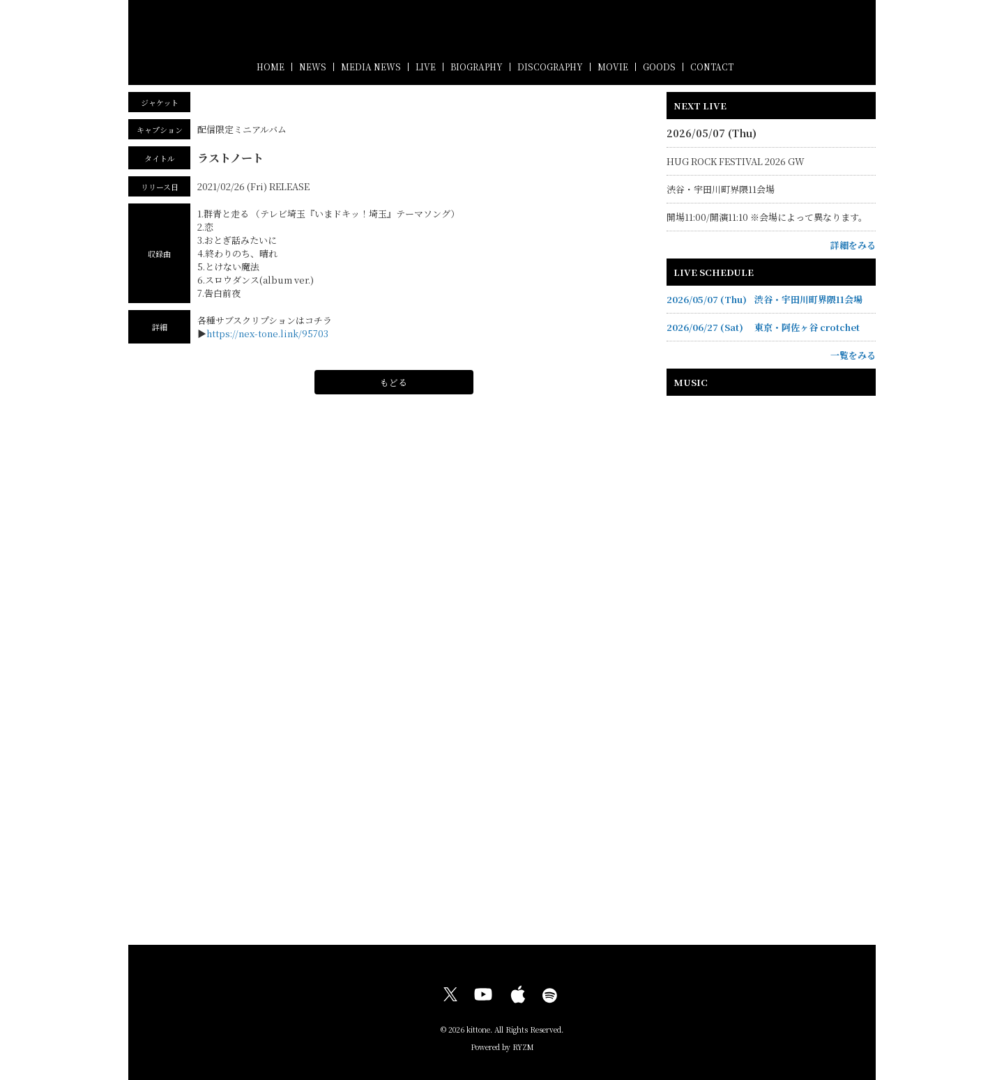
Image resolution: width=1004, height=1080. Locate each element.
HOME (270, 66)
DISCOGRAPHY (550, 66)
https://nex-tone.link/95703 (267, 333)
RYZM (523, 1047)
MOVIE (613, 66)
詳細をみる (853, 245)
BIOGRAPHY (476, 66)
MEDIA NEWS (371, 66)
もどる (393, 382)
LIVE (426, 66)
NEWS (312, 66)
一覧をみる (853, 355)
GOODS (659, 66)
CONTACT (711, 66)
